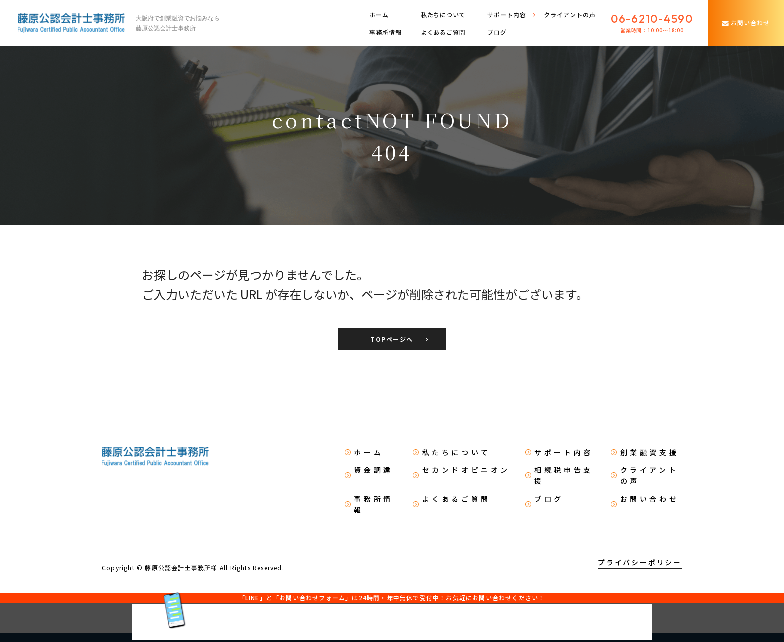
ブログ (497, 32)
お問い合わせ (650, 499)
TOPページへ (391, 339)
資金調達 (373, 470)
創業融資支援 (650, 453)
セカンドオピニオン (466, 470)
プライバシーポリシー (640, 563)
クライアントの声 (570, 14)
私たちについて (443, 14)
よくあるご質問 (443, 32)
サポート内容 (564, 453)
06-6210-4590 (652, 19)
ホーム (379, 14)
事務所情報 (386, 32)
